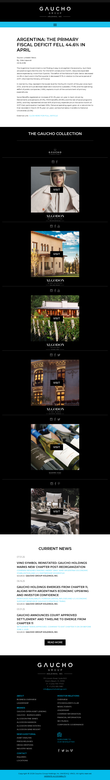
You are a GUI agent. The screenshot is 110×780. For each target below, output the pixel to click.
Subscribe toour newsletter (66, 740)
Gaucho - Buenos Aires (29, 715)
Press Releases (25, 741)
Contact (22, 753)
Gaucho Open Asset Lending (31, 711)
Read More (55, 642)
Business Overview (26, 699)
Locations (22, 760)
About (20, 696)
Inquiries (21, 757)
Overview (62, 699)
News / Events (64, 706)
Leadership (23, 703)
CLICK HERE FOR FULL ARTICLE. (43, 116)
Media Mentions (25, 745)
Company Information (69, 714)
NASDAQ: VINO (68, 773)
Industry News (24, 748)
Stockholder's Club (68, 703)
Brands (21, 708)
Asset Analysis (24, 738)
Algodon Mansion (26, 722)
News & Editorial (26, 734)
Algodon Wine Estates (29, 726)
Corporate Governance (70, 724)
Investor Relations (68, 696)
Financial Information (69, 717)
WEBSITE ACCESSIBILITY (55, 776)
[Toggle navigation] (55, 24)
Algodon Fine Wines (27, 718)
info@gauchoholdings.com (55, 689)
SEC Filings (62, 721)
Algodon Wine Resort (28, 729)
